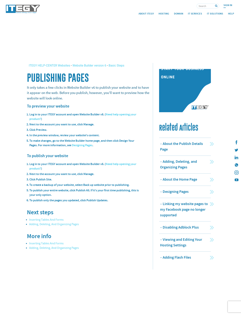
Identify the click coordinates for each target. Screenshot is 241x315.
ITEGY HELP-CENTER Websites (50, 65)
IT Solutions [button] (215, 13)
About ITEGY (146, 13)
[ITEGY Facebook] (236, 142)
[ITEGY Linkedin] (236, 157)
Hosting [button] (164, 13)
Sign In (227, 5)
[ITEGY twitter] (236, 150)
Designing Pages (82, 145)
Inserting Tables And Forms (46, 220)
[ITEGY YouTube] (236, 180)
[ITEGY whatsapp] (236, 165)
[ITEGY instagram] (236, 172)
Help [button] (231, 13)
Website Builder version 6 (89, 65)
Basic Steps (116, 65)
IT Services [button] (195, 13)
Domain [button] (178, 13)
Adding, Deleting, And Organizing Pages (54, 224)
